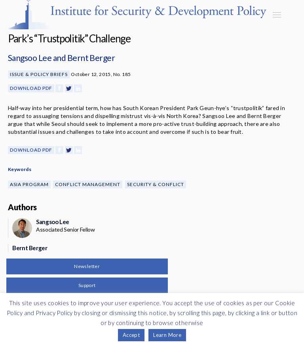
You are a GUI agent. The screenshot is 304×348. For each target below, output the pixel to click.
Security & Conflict (155, 184)
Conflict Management (87, 184)
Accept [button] (131, 335)
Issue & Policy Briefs (39, 74)
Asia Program (29, 184)
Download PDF (31, 88)
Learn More (167, 335)
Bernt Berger (91, 58)
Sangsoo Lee (29, 58)
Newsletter (87, 266)
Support (87, 285)
